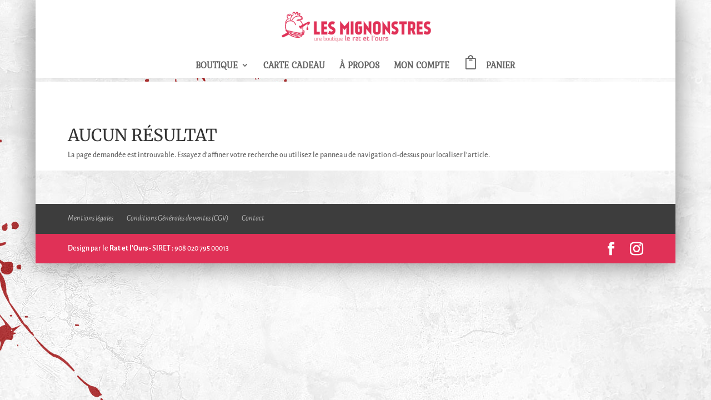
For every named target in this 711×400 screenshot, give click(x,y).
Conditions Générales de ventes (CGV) (177, 218)
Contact (253, 218)
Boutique (217, 66)
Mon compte (421, 66)
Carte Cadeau (294, 66)
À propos (359, 66)
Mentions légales (90, 218)
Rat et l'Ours (128, 248)
